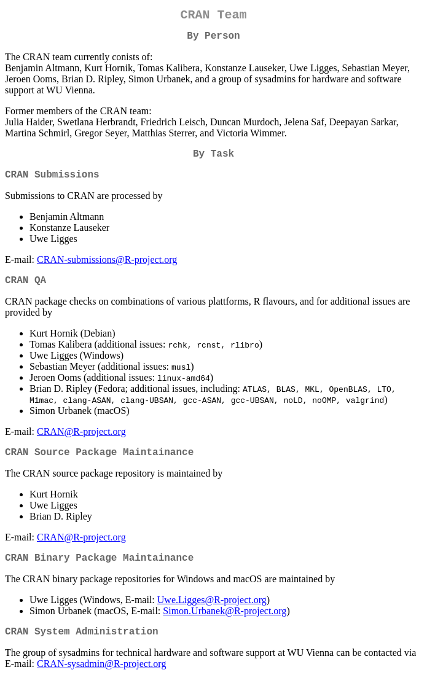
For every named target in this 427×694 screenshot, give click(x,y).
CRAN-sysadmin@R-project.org (101, 683)
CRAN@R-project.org (81, 444)
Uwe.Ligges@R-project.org (212, 617)
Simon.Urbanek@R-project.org (224, 628)
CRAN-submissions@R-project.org (107, 269)
